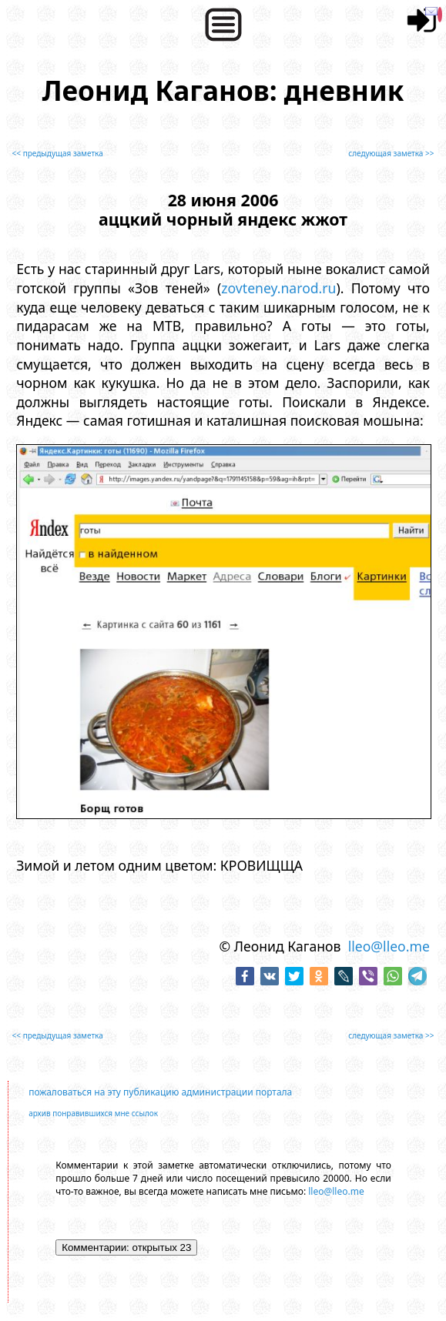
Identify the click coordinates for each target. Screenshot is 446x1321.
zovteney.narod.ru (278, 288)
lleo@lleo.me (389, 946)
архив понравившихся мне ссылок (93, 1113)
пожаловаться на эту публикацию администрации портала (160, 1092)
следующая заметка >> (391, 153)
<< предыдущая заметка (57, 153)
